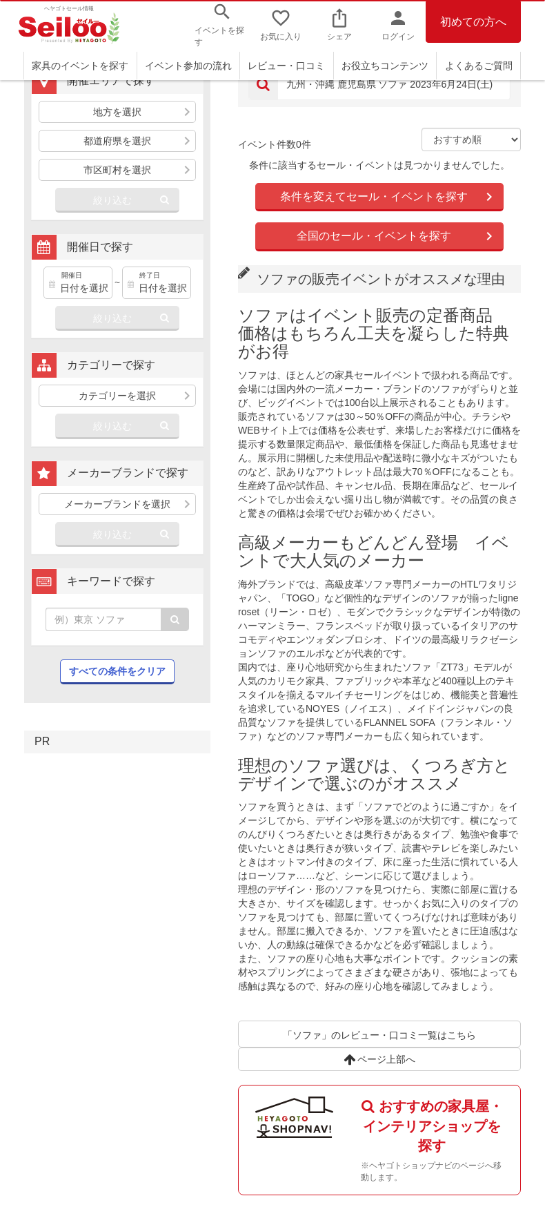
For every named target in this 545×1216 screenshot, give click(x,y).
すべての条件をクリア (117, 671)
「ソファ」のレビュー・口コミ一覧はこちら (379, 1035)
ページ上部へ (380, 1059)
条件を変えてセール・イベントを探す (374, 196)
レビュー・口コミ (286, 65)
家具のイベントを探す (80, 65)
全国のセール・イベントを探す (374, 236)
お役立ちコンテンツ (384, 65)
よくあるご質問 (479, 65)
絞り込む (112, 200)
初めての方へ (473, 22)
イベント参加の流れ (188, 65)
